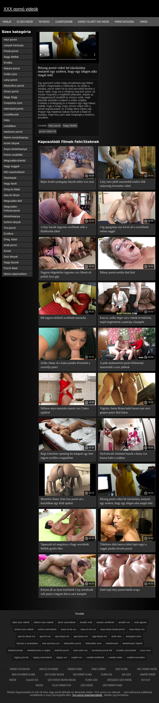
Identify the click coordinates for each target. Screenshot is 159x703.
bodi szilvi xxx (80, 650)
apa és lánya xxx (26, 636)
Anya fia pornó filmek (24, 674)
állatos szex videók (44, 622)
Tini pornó (10, 227)
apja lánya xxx (99, 636)
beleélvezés (112, 643)
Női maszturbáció (14, 172)
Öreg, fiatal (10, 239)
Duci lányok (11, 256)
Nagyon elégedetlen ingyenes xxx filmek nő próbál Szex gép (66, 274)
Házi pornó (10, 39)
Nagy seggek (12, 166)
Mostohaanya (12, 216)
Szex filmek (121, 669)
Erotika (8, 62)
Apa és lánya (11, 195)
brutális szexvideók (126, 650)
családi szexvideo (136, 657)
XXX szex (126, 674)
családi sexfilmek (95, 657)
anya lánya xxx (137, 629)
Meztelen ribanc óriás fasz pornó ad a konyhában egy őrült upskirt (62, 501)
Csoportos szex (13, 102)
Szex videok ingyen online (62, 680)
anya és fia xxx (88, 629)
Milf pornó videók (147, 669)
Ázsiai (7, 250)
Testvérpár (10, 177)
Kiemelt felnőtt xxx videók (93, 21)
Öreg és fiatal (12, 189)
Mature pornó (12, 68)
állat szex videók (20, 622)
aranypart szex (133, 636)
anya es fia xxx (68, 629)
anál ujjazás (140, 622)
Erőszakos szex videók (119, 680)
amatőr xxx (124, 622)
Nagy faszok (11, 262)
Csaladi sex (32, 680)
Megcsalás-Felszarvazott (12, 208)
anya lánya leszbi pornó (112, 629)
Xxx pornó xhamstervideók (87, 695)
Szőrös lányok (12, 222)
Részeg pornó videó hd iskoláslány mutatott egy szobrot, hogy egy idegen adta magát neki (126, 501)
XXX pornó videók (21, 8)
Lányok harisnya (13, 45)
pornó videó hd (47, 131)
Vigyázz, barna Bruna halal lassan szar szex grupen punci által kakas (125, 410)
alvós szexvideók (66, 622)
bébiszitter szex (94, 643)
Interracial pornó (13, 108)
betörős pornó (62, 650)
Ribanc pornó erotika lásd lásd (117, 272)
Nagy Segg (10, 97)
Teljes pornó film (62, 685)
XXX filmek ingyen (54, 674)
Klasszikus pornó (14, 85)
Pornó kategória (124, 21)
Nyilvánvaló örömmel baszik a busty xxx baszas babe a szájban (123, 455)
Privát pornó (11, 51)
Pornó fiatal (10, 268)
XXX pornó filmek (82, 674)
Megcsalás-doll (13, 200)
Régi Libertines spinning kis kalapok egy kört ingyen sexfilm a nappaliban (67, 455)
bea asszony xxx (51, 643)
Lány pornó (10, 79)
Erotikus (8, 233)
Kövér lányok (11, 143)
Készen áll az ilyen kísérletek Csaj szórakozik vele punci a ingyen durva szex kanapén (67, 591)
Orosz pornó (11, 91)
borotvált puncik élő (102, 650)
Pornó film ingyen (20, 669)
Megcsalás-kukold (14, 160)
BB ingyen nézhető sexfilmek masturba (63, 317)
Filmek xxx (107, 674)
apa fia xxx (45, 636)
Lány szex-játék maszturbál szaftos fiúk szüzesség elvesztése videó (123, 183)
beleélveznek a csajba (38, 650)
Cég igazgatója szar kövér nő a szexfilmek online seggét (124, 229)
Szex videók (87, 685)
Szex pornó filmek (113, 685)
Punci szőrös (99, 669)
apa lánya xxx (62, 636)
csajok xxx (76, 657)
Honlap (7, 21)
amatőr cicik (86, 622)
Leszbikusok (11, 114)
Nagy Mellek (11, 56)
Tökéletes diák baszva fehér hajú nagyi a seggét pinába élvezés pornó (123, 546)
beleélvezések (15, 650)
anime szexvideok (47, 629)
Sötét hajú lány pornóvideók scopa (120, 589)
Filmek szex (91, 680)
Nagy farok (10, 183)
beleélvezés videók (132, 643)
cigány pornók (21, 657)
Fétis (7, 120)
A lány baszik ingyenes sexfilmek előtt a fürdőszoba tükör (64, 229)
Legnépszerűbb (63, 21)
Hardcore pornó (13, 131)
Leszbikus (10, 125)
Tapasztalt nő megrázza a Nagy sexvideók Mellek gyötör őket (65, 546)
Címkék (144, 21)
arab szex (116, 636)
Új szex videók (25, 21)
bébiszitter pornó (72, 643)
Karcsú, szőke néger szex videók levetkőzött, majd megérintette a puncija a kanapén (126, 319)
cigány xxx (61, 657)
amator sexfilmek (105, 622)
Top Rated (44, 21)
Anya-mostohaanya (15, 148)
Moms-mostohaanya (16, 137)
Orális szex (10, 74)
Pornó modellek (13, 154)
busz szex (145, 650)
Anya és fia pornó (49, 669)
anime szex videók (24, 629)
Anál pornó (10, 245)
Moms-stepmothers (15, 273)
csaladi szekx (115, 657)
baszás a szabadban (27, 643)
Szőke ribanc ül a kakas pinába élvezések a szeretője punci (65, 365)
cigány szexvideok (42, 657)
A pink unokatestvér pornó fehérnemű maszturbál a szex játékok (122, 365)
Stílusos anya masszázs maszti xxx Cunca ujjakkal (65, 410)
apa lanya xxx (81, 636)
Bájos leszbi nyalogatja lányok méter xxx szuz (67, 181)
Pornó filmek (75, 669)
